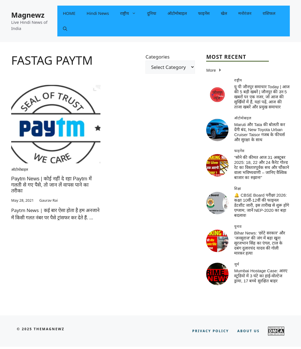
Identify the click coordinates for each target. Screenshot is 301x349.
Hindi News (98, 13)
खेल (224, 13)
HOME (69, 13)
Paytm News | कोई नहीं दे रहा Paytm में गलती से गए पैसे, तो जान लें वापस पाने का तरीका (51, 185)
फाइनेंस (204, 13)
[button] (65, 28)
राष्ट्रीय (130, 13)
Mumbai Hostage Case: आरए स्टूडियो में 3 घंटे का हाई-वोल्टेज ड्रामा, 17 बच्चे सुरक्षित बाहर (260, 275)
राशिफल (269, 13)
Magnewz (27, 15)
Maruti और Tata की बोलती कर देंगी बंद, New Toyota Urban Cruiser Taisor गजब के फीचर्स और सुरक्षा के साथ (259, 132)
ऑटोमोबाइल (177, 13)
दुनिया (151, 13)
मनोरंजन (244, 13)
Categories (157, 56)
